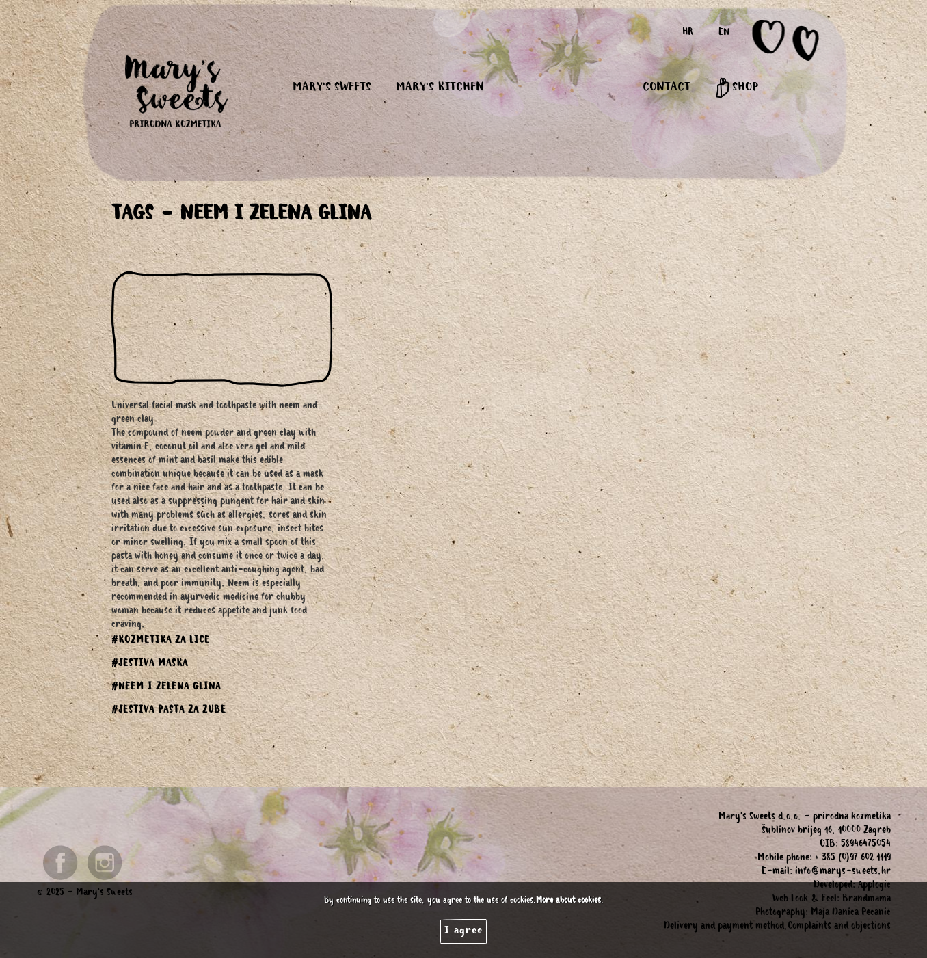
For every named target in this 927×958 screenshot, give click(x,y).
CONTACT (666, 88)
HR (688, 33)
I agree (463, 931)
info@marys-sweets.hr (843, 872)
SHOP (736, 88)
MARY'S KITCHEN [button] (440, 88)
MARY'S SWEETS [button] (332, 88)
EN (723, 33)
